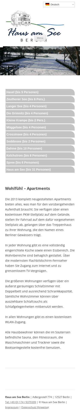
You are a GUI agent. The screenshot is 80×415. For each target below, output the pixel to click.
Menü (40, 37)
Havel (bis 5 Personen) (22, 92)
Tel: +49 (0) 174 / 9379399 (20, 402)
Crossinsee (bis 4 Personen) (26, 134)
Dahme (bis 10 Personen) (24, 148)
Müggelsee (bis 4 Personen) (26, 127)
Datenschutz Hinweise (34, 407)
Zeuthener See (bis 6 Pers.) (25, 99)
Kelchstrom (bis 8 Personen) (26, 155)
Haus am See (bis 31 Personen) (28, 169)
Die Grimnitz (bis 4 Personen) (27, 113)
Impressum (12, 407)
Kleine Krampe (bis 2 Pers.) (25, 120)
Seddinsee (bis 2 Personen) (25, 141)
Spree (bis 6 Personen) (22, 162)
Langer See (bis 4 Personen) (26, 106)
